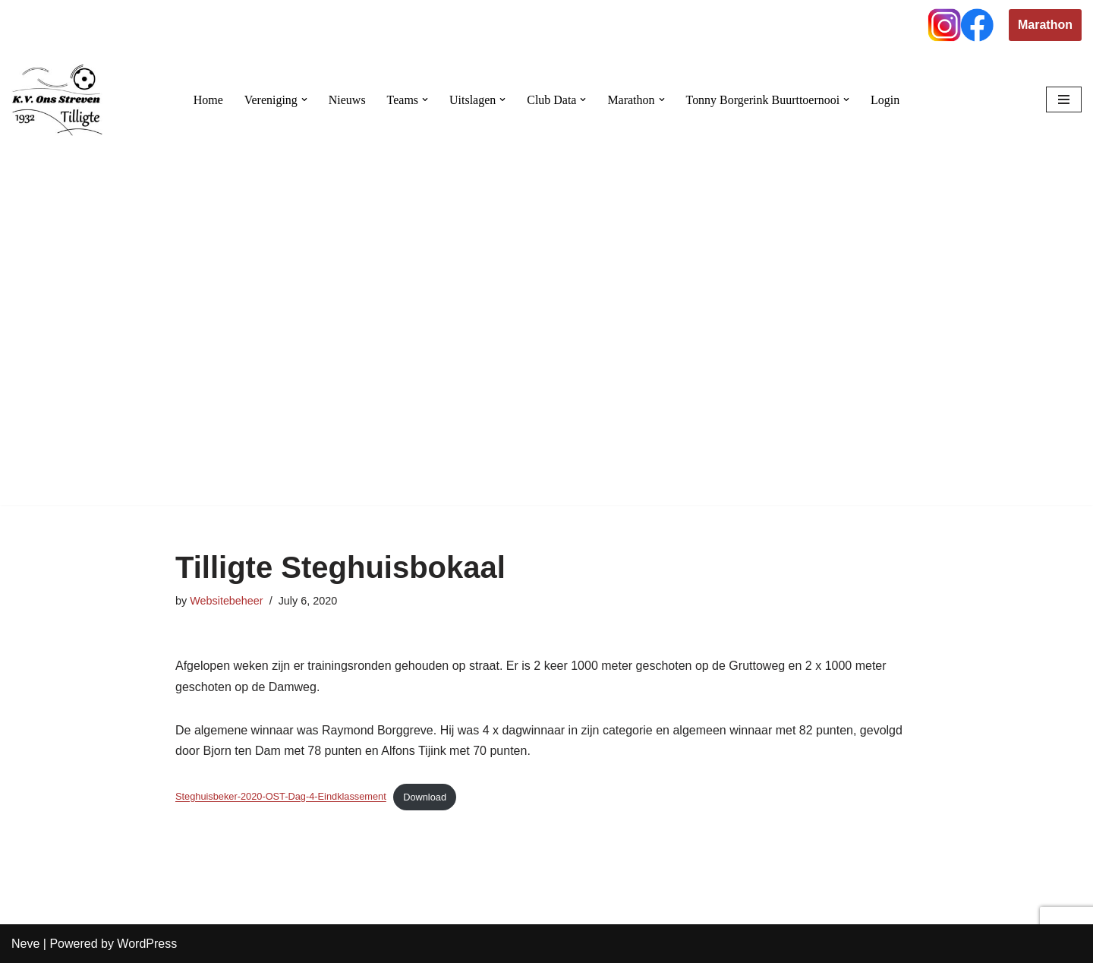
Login (885, 99)
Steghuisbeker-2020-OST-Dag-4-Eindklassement (280, 797)
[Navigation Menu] (1064, 99)
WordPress (147, 943)
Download (425, 797)
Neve (25, 943)
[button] (304, 99)
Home (207, 99)
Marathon (1045, 24)
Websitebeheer (226, 601)
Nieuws (346, 99)
